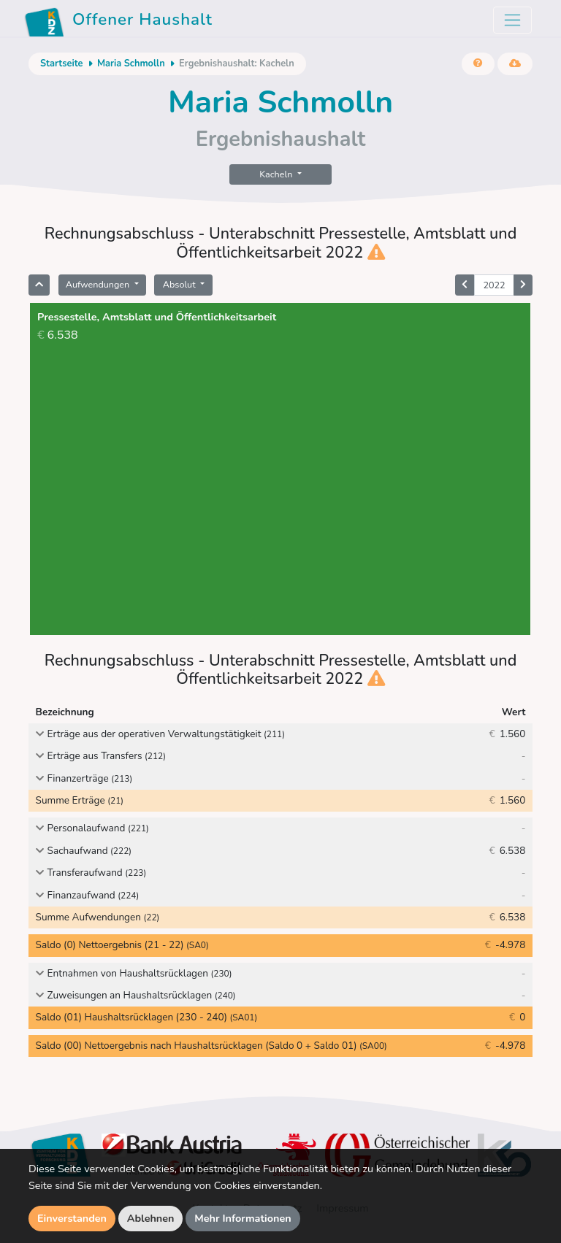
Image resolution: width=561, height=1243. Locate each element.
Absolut (180, 284)
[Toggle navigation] (512, 20)
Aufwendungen (99, 284)
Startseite (61, 63)
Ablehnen (151, 1218)
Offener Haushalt (118, 21)
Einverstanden (72, 1218)
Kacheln (276, 174)
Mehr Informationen (242, 1218)
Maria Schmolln (131, 63)
